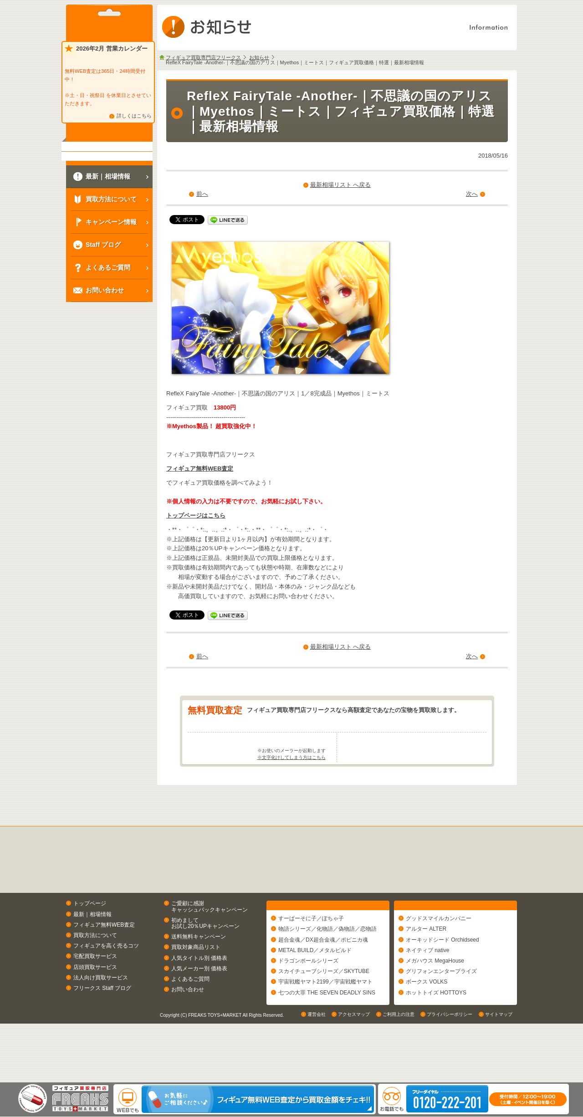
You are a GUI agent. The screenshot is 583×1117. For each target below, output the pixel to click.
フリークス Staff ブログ (102, 1023)
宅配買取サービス (95, 992)
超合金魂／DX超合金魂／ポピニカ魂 (323, 979)
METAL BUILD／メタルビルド (315, 990)
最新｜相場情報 (92, 950)
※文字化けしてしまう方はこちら (291, 793)
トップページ (89, 939)
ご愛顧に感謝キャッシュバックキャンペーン (209, 942)
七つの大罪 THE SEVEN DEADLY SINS (326, 1032)
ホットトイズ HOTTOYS (436, 1032)
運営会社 (316, 1073)
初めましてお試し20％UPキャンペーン (205, 959)
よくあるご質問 (190, 1014)
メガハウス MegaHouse (435, 1001)
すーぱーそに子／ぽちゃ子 (311, 958)
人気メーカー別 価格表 (199, 1004)
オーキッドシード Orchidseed (442, 979)
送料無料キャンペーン (198, 972)
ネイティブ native (427, 990)
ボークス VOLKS (426, 1022)
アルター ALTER (426, 969)
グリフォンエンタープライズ (441, 1011)
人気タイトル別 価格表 (199, 993)
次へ (472, 193)
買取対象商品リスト (195, 983)
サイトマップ (498, 1073)
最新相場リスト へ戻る (340, 184)
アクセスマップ (354, 1073)
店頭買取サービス (95, 1002)
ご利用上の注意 (398, 1073)
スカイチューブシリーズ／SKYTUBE (323, 1011)
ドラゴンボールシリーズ (308, 1001)
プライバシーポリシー (449, 1073)
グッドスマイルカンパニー (438, 958)
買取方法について (95, 971)
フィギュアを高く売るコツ (106, 982)
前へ (202, 193)
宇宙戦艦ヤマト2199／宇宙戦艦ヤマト (325, 1022)
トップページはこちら (195, 515)
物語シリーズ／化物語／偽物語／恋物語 (327, 969)
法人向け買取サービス (100, 1013)
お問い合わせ (187, 1025)
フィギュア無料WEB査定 (199, 468)
